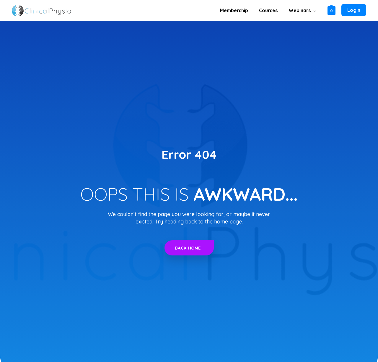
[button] (314, 10)
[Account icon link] (353, 10)
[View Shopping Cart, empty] (331, 10)
